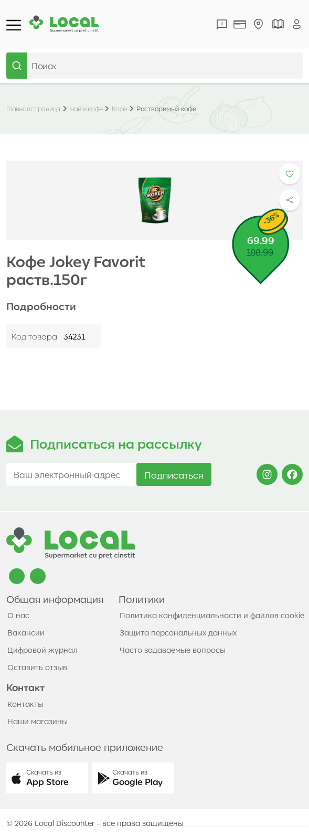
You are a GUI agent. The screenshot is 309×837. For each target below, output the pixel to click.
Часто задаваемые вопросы (173, 649)
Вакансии (26, 632)
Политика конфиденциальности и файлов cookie (212, 615)
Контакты (25, 703)
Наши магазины (37, 721)
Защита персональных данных (178, 632)
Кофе (119, 108)
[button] (47, 778)
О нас (18, 615)
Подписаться (174, 474)
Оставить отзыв (37, 667)
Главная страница (33, 108)
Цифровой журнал (42, 649)
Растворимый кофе (166, 108)
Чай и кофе (86, 108)
